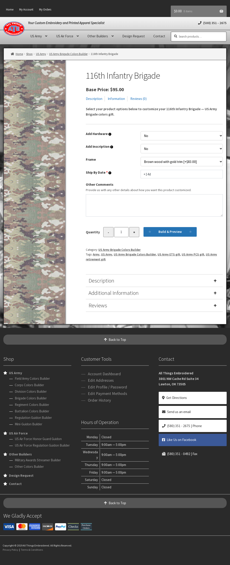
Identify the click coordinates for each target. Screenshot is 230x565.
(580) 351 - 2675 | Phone (182, 426)
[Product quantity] (121, 232)
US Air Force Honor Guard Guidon (38, 439)
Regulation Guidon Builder (33, 417)
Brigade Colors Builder (31, 398)
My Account (26, 9)
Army (96, 254)
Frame (91, 159)
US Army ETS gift (169, 254)
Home (9, 9)
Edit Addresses (101, 380)
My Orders (45, 9)
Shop (29, 54)
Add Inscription (99, 146)
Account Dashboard (104, 373)
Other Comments (154, 187)
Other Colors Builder (29, 466)
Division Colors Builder (31, 391)
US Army (36, 36)
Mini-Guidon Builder (28, 424)
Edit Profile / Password (107, 387)
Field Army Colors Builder (32, 378)
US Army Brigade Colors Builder (68, 54)
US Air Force (64, 36)
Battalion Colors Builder (32, 411)
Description (94, 99)
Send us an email (176, 412)
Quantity (93, 232)
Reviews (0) (138, 99)
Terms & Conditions (32, 549)
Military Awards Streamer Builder (38, 460)
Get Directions (174, 398)
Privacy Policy (10, 549)
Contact (159, 36)
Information (116, 99)
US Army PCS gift (193, 254)
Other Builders (97, 36)
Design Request (133, 36)
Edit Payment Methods (107, 393)
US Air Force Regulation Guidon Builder (42, 445)
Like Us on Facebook (179, 440)
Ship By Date (98, 172)
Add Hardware (98, 134)
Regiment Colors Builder (32, 405)
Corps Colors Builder (29, 385)
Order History (99, 400)
